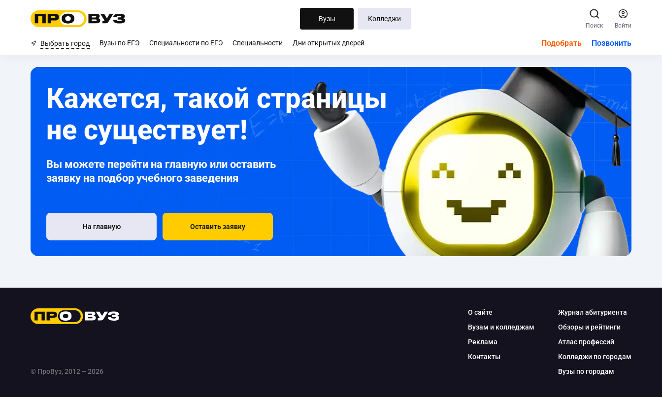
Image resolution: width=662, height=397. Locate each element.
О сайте (480, 312)
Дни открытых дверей (328, 43)
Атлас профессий (586, 342)
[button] (218, 226)
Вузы (327, 19)
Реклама (482, 342)
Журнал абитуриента (592, 312)
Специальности (257, 43)
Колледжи (384, 19)
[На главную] (101, 226)
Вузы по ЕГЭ (119, 43)
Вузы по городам (586, 371)
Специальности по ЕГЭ (186, 43)
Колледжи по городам (594, 357)
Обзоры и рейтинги (589, 327)
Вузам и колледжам (501, 327)
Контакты (484, 357)
